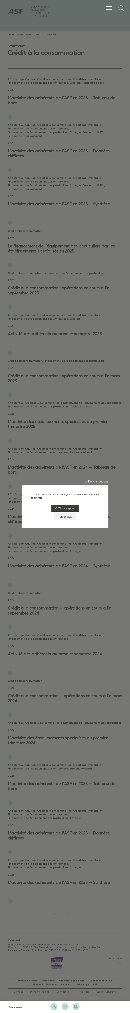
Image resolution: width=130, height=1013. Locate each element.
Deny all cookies (96, 481)
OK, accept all (65, 508)
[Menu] (109, 8)
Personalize (65, 516)
